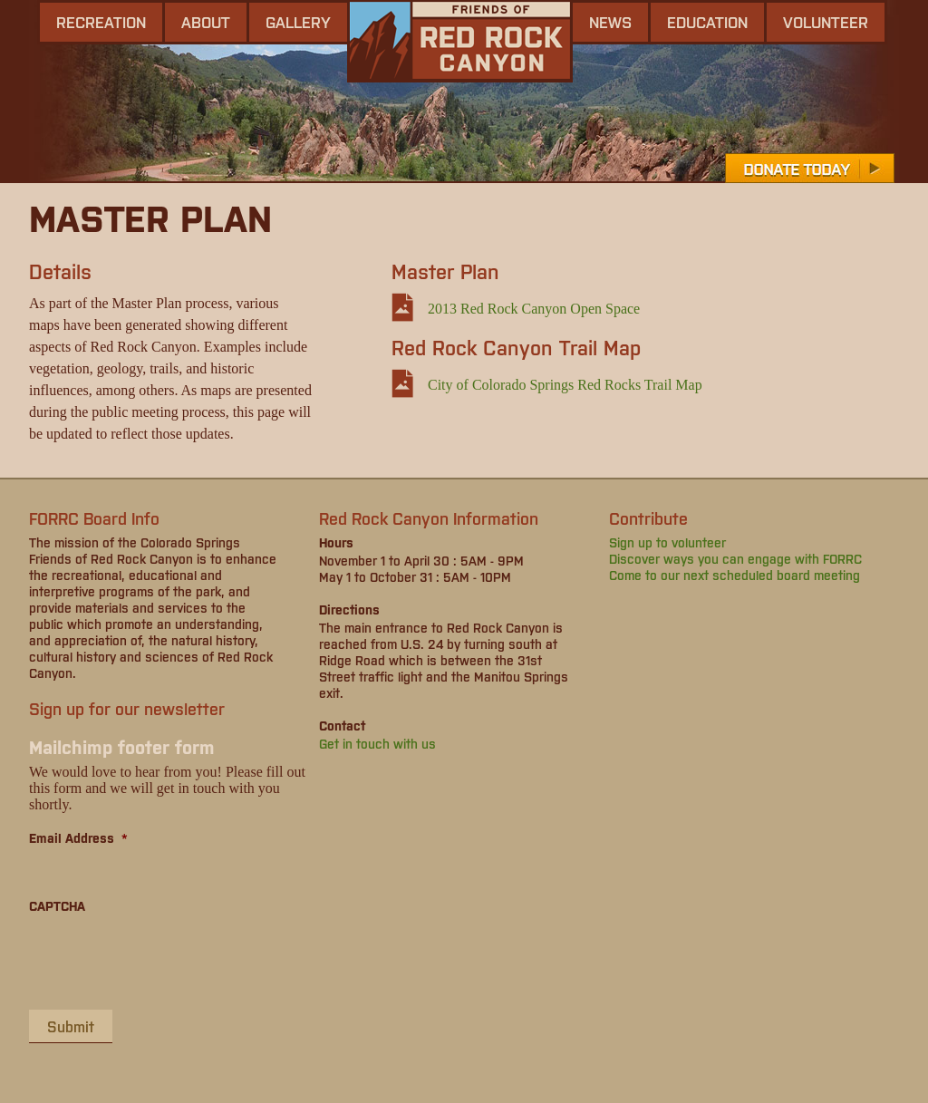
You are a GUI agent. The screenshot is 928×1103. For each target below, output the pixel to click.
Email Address (78, 837)
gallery (298, 22)
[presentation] (166, 960)
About (205, 22)
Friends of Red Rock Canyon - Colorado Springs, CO (460, 41)
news (610, 22)
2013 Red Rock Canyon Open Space (534, 308)
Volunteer (825, 22)
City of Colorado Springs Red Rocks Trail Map (565, 384)
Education (707, 22)
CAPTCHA (57, 905)
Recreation (101, 22)
